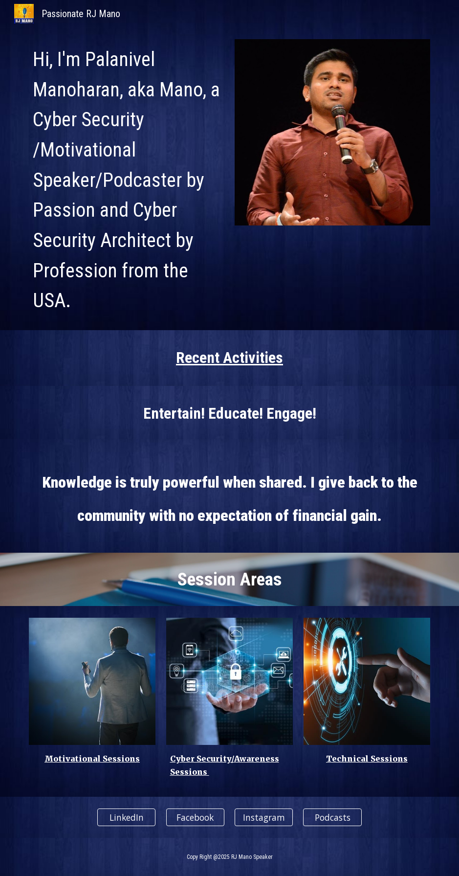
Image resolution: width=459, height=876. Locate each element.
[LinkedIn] (126, 817)
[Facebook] (195, 817)
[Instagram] (263, 817)
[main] (126, 178)
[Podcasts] (332, 817)
